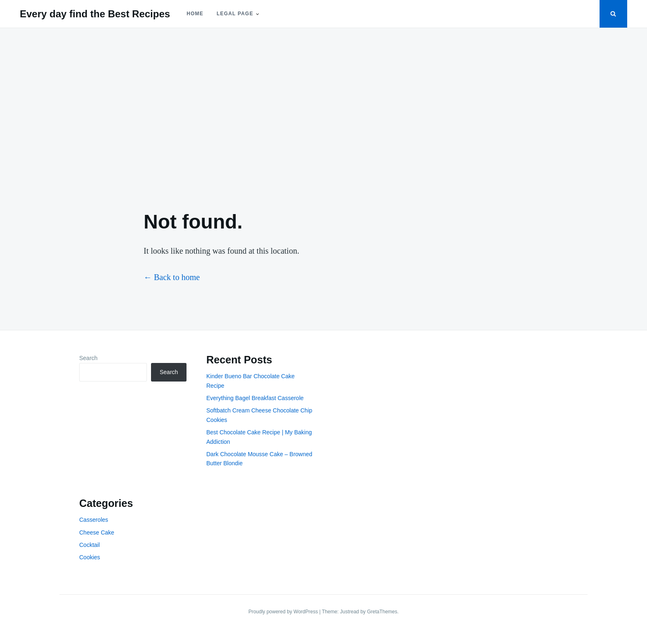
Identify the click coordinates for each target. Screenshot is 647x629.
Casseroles (93, 519)
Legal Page (235, 13)
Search (88, 358)
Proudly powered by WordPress (283, 612)
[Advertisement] (323, 112)
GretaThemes (382, 612)
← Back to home (172, 277)
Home (195, 13)
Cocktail (89, 545)
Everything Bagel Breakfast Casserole (255, 398)
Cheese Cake (96, 532)
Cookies (89, 557)
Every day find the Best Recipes (95, 13)
